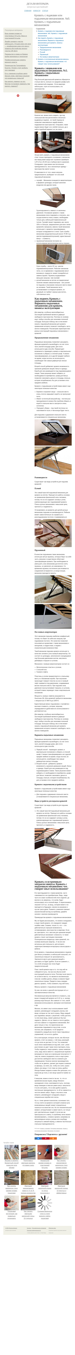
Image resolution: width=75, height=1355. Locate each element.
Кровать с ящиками (45, 1128)
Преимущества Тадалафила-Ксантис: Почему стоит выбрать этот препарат (16, 68)
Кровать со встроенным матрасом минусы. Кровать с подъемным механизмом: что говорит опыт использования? (53, 61)
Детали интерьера (38, 3)
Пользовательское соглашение (39, 1228)
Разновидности (45, 50)
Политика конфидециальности (34, 1230)
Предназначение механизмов (50, 47)
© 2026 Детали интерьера (11, 1228)
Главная (27, 10)
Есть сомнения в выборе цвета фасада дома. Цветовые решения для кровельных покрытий (17, 76)
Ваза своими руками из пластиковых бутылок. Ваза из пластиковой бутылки (16, 36)
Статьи (45, 10)
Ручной (42, 52)
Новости (36, 10)
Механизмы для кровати (54, 1130)
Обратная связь (52, 1228)
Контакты (29, 1228)
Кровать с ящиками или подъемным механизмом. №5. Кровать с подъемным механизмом (52, 33)
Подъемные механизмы (56, 1128)
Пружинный (44, 54)
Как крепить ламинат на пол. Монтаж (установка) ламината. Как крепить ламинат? (17, 84)
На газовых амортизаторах (49, 57)
